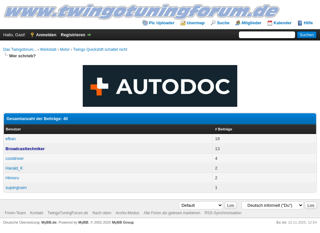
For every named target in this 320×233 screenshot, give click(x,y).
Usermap (196, 22)
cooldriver (14, 158)
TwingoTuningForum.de (68, 213)
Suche (223, 22)
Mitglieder (251, 22)
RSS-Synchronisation (223, 213)
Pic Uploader (162, 22)
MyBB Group (122, 222)
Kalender (283, 22)
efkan (10, 138)
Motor (65, 49)
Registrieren (73, 34)
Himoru (12, 177)
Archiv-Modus (127, 213)
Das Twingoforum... (20, 49)
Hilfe (308, 22)
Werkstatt (48, 49)
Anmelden (46, 34)
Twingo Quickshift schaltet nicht (100, 49)
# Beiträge (223, 129)
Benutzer (13, 129)
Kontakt (36, 213)
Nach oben (101, 213)
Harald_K (14, 168)
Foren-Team (15, 213)
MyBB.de (49, 222)
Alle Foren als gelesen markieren (172, 213)
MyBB (83, 222)
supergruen (16, 187)
